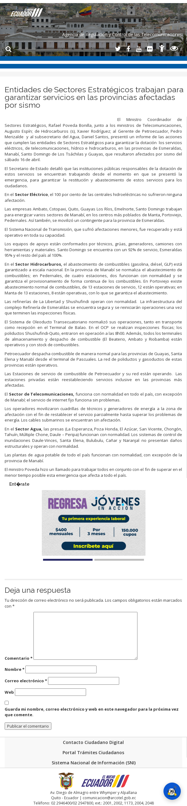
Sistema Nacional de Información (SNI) (94, 763)
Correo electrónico (26, 680)
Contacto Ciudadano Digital (93, 742)
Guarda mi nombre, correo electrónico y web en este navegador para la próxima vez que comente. (92, 712)
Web (9, 692)
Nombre (14, 669)
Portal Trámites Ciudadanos (93, 752)
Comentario (19, 658)
